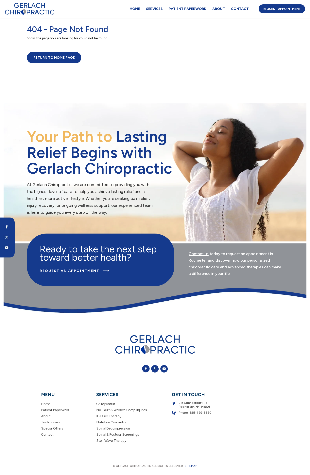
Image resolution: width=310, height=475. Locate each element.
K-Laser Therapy (108, 416)
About (218, 9)
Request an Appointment (74, 271)
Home (135, 9)
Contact (240, 9)
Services (154, 9)
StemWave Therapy (111, 441)
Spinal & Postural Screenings (117, 434)
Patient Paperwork (187, 9)
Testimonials (50, 422)
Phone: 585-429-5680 (192, 413)
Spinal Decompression (113, 428)
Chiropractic (105, 404)
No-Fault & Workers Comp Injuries (121, 410)
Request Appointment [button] (282, 9)
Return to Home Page (54, 57)
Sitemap (191, 466)
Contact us (199, 253)
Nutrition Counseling (111, 422)
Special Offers (52, 428)
